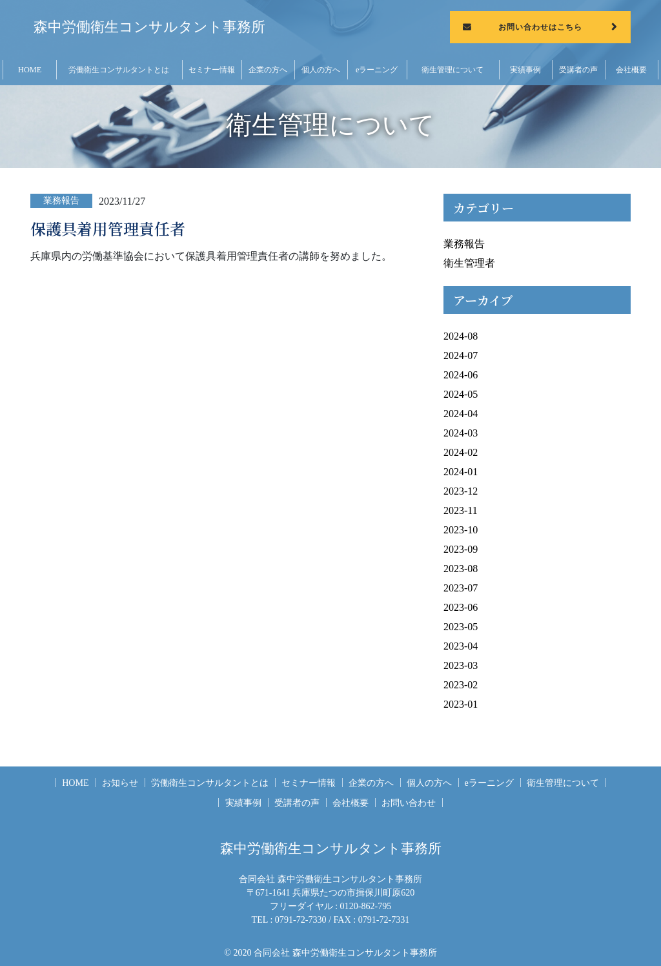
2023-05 (460, 626)
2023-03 (460, 665)
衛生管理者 (469, 263)
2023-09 (460, 549)
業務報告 (464, 243)
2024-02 (460, 452)
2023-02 (460, 684)
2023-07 (460, 587)
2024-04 (460, 413)
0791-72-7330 (301, 919)
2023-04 (460, 646)
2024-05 (460, 394)
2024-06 (460, 374)
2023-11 (460, 510)
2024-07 (460, 355)
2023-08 (460, 568)
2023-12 (460, 491)
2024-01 (460, 471)
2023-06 (460, 607)
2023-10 (460, 529)
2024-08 (460, 336)
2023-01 (460, 704)
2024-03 (460, 432)
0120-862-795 (366, 906)
